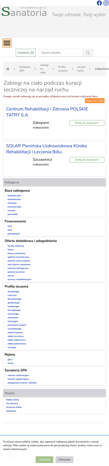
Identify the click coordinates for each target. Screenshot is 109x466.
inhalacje (12, 203)
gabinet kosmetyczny (18, 257)
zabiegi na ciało (44, 68)
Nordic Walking (16, 245)
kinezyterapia (14, 206)
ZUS (10, 230)
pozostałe (13, 214)
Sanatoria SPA (24, 68)
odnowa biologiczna (18, 268)
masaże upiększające (18, 379)
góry (10, 359)
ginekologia (14, 302)
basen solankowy (17, 253)
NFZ (10, 226)
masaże (11, 210)
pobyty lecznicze (16, 271)
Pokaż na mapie (95, 100)
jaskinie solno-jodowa (19, 260)
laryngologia (14, 310)
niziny (11, 363)
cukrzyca (12, 295)
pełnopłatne (14, 233)
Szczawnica (12, 403)
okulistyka (13, 317)
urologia (12, 347)
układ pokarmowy (17, 343)
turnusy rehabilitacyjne (19, 279)
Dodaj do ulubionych (87, 123)
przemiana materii (17, 325)
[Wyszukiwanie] (87, 53)
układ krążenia (15, 332)
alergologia (13, 291)
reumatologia (14, 328)
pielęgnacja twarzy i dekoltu (22, 382)
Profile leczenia (63, 68)
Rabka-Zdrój (12, 399)
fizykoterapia (14, 195)
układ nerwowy (16, 336)
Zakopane (11, 410)
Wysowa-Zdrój (14, 407)
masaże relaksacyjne (18, 375)
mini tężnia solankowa (19, 264)
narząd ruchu (81, 68)
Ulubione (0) (25, 53)
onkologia (13, 321)
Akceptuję (44, 459)
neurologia (13, 313)
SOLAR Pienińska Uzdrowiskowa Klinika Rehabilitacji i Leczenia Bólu (46, 149)
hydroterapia (14, 199)
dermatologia (15, 298)
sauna (11, 275)
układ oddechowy (17, 339)
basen (11, 249)
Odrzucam (64, 459)
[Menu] (7, 43)
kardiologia (13, 306)
